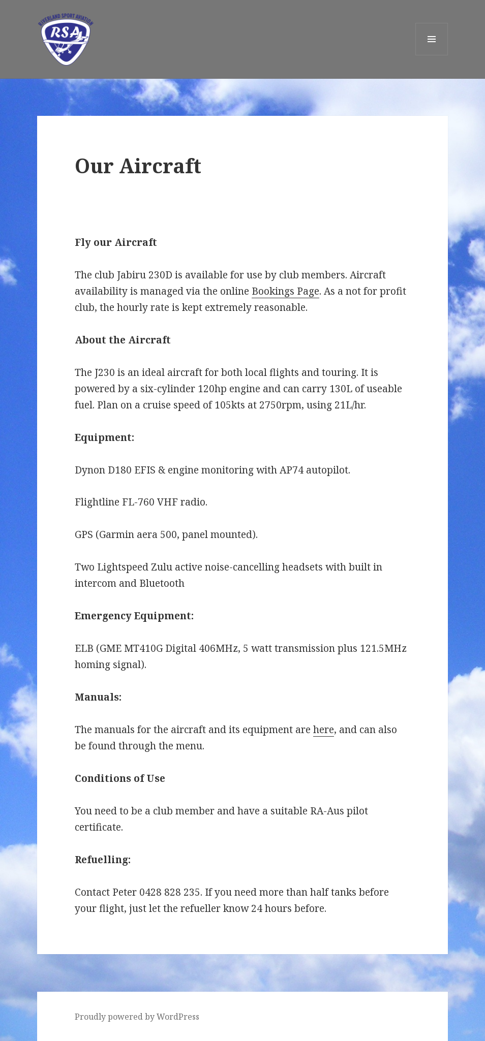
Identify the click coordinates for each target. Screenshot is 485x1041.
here (323, 729)
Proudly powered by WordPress (137, 1016)
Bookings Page (285, 291)
